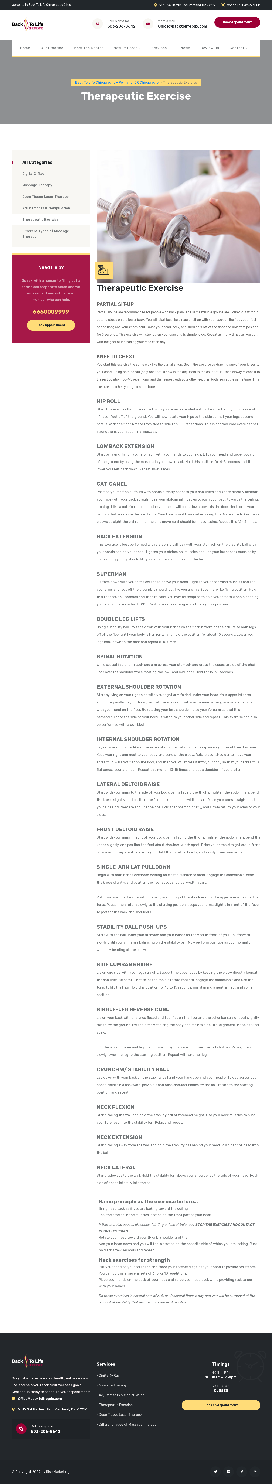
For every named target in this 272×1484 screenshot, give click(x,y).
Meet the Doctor (88, 48)
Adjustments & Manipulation (46, 209)
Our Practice (52, 48)
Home (25, 48)
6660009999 (51, 312)
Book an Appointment (221, 1405)
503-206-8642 (122, 26)
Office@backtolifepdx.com (182, 26)
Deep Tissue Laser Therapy (45, 197)
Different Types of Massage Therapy (45, 234)
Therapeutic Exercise (40, 220)
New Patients (126, 48)
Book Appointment (237, 22)
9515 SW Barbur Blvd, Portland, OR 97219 (52, 1410)
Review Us (210, 48)
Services (159, 48)
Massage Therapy (37, 186)
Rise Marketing (57, 1472)
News (185, 48)
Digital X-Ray (33, 174)
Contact (237, 48)
